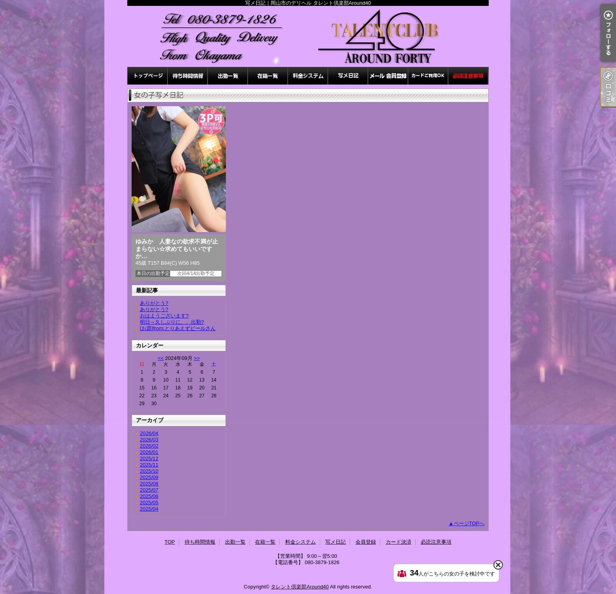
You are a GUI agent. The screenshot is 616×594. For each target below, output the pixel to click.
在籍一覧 (268, 76)
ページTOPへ (469, 523)
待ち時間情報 (188, 76)
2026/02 (149, 446)
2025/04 (149, 509)
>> (197, 358)
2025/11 (149, 465)
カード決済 (428, 76)
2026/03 (149, 440)
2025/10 (149, 471)
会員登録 (388, 76)
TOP (148, 76)
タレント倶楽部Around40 (299, 587)
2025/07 (149, 490)
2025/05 (149, 502)
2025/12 (149, 458)
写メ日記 (348, 76)
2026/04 (149, 433)
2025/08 (149, 484)
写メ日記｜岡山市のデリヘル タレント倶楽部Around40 (308, 36)
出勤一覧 (228, 76)
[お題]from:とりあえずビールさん (178, 328)
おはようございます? (164, 316)
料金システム (308, 76)
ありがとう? (154, 303)
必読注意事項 (468, 76)
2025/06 (149, 496)
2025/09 (149, 477)
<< (160, 358)
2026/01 (149, 452)
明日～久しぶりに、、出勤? (172, 322)
